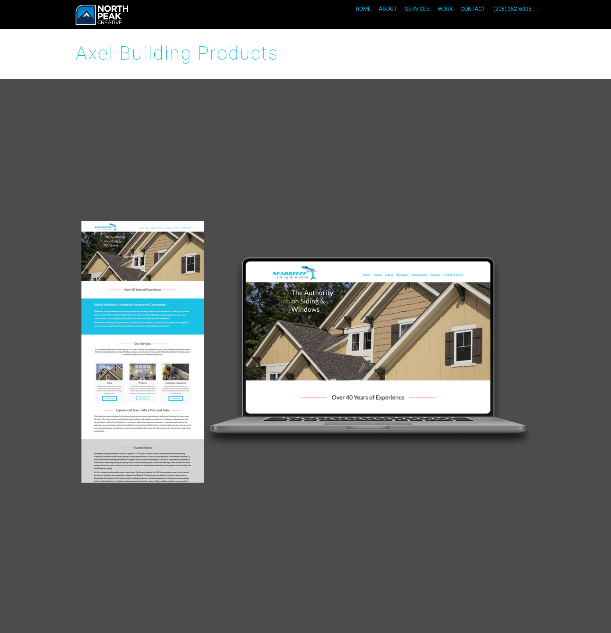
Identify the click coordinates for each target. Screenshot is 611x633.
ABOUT (388, 9)
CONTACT (473, 9)
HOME (363, 9)
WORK (445, 9)
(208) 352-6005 (512, 9)
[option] (305, 352)
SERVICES (417, 9)
